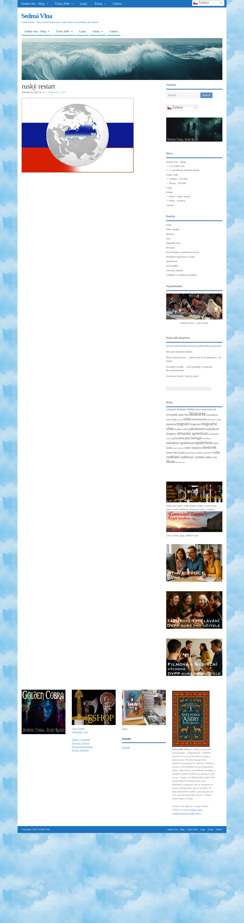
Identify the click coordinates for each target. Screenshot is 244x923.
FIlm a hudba (173, 229)
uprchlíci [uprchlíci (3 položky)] (207, 453)
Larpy (83, 3)
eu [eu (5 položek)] (214, 409)
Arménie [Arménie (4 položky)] (181, 409)
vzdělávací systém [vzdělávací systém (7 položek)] (192, 457)
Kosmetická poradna (82, 746)
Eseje (169, 224)
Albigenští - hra (80, 732)
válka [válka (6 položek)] (208, 457)
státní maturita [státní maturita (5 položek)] (192, 447)
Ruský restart (60, 92)
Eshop (98, 3)
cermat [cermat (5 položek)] (191, 409)
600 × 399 (46, 92)
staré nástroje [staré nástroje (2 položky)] (178, 448)
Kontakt (126, 747)
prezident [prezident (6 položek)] (178, 438)
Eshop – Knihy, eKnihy (179, 196)
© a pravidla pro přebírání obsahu (184, 170)
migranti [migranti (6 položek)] (195, 424)
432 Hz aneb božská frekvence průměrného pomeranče (194, 345)
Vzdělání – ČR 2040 (178, 179)
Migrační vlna (173, 243)
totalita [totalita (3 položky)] (199, 453)
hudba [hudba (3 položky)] (174, 419)
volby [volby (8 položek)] (216, 452)
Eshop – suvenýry (177, 200)
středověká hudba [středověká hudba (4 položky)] (175, 452)
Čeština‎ (175, 108)
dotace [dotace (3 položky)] (198, 409)
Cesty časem (78, 728)
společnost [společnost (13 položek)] (203, 442)
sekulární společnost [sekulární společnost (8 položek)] (180, 443)
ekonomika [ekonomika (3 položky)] (207, 409)
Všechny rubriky (174, 270)
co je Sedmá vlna (176, 166)
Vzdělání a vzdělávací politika (181, 274)
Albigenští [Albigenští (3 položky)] (171, 409)
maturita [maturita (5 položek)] (171, 424)
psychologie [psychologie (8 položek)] (193, 438)
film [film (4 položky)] (186, 414)
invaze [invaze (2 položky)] (180, 420)
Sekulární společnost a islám (180, 256)
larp (168, 238)
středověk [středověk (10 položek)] (209, 447)
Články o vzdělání (81, 739)
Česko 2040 (62, 3)
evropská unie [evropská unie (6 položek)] (175, 414)
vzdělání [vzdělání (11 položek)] (172, 457)
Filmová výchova (80, 743)
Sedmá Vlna (36, 16)
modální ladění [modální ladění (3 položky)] (181, 429)
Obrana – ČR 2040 (177, 183)
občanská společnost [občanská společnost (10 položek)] (192, 433)
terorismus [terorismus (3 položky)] (191, 453)
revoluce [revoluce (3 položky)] (207, 438)
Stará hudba (172, 265)
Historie (170, 234)
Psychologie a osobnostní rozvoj (182, 252)
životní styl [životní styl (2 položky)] (180, 462)
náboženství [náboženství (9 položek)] (197, 429)
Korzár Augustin (80, 750)
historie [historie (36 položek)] (197, 414)
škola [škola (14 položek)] (170, 461)
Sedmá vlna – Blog (32, 3)
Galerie (117, 3)
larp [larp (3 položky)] (219, 419)
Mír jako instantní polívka (179, 351)
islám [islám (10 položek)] (187, 419)
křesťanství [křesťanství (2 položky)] (212, 420)
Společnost (171, 261)
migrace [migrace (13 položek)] (183, 423)
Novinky (170, 247)
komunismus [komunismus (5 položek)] (199, 419)
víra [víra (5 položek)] (214, 457)
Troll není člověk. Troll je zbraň (182, 376)
